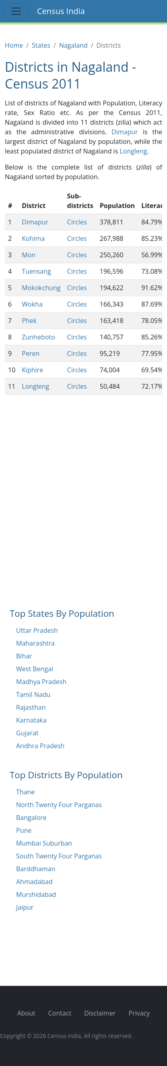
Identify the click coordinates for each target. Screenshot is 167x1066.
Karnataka (31, 720)
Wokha (32, 304)
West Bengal (34, 668)
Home (14, 45)
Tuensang (36, 271)
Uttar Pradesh (37, 630)
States (41, 45)
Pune (23, 830)
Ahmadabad (34, 881)
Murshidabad (36, 894)
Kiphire (32, 369)
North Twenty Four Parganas (59, 804)
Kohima (33, 238)
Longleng (133, 151)
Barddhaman (36, 868)
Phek (29, 320)
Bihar (24, 656)
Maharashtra (35, 643)
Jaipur (24, 907)
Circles (77, 222)
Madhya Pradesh (41, 681)
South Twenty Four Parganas (59, 856)
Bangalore (31, 817)
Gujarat (27, 733)
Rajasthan (31, 707)
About (26, 1013)
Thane (25, 791)
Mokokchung (41, 287)
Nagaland (73, 45)
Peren (30, 353)
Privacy (139, 1013)
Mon (28, 254)
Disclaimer (99, 1013)
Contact (59, 1013)
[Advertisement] (83, 513)
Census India (61, 11)
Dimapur (124, 131)
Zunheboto (38, 337)
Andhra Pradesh (40, 745)
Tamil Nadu (33, 694)
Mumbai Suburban (44, 843)
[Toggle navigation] (16, 11)
